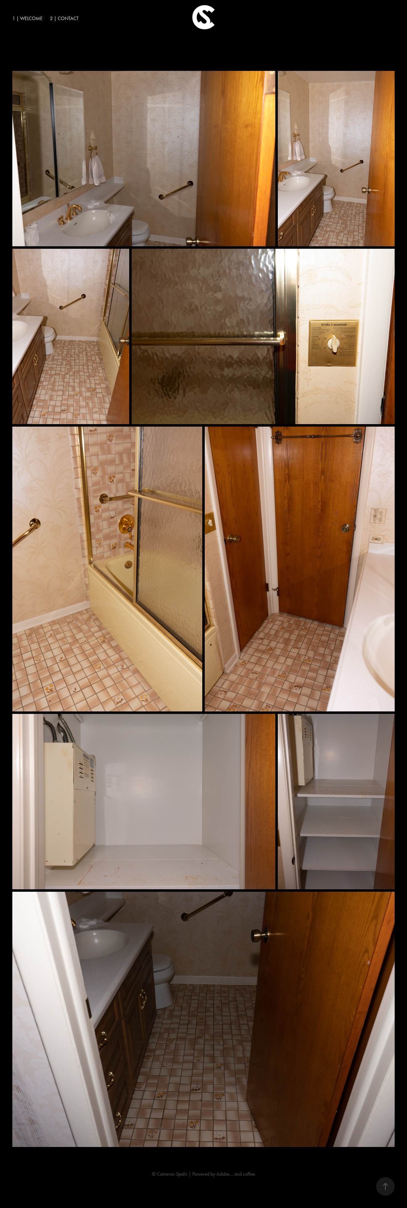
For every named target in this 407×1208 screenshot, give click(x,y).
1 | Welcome (27, 18)
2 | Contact (64, 18)
